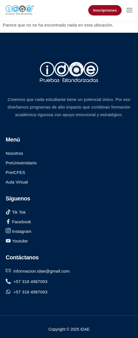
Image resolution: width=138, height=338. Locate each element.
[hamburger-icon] (129, 11)
